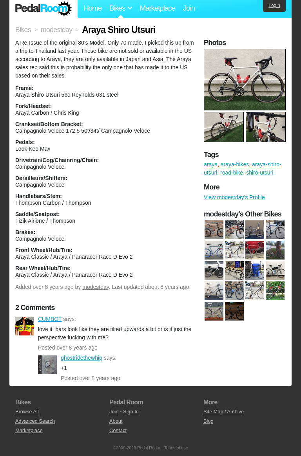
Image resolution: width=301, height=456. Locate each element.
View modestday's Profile (234, 197)
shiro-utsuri (259, 172)
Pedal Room (43, 9)
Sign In (131, 412)
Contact (118, 430)
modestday (95, 287)
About (115, 421)
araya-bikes (235, 164)
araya (211, 164)
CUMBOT (24, 326)
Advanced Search (35, 421)
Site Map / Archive (223, 412)
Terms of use (176, 447)
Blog (208, 421)
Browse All (27, 412)
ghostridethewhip (47, 364)
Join (189, 8)
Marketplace (157, 8)
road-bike (231, 172)
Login (274, 5)
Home (92, 8)
